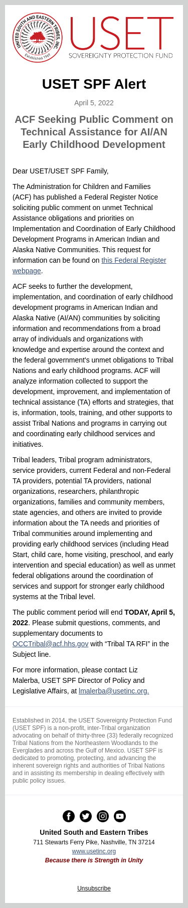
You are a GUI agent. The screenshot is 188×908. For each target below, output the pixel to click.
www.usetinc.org (94, 851)
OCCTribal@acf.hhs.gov (50, 644)
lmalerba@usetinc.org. (114, 691)
